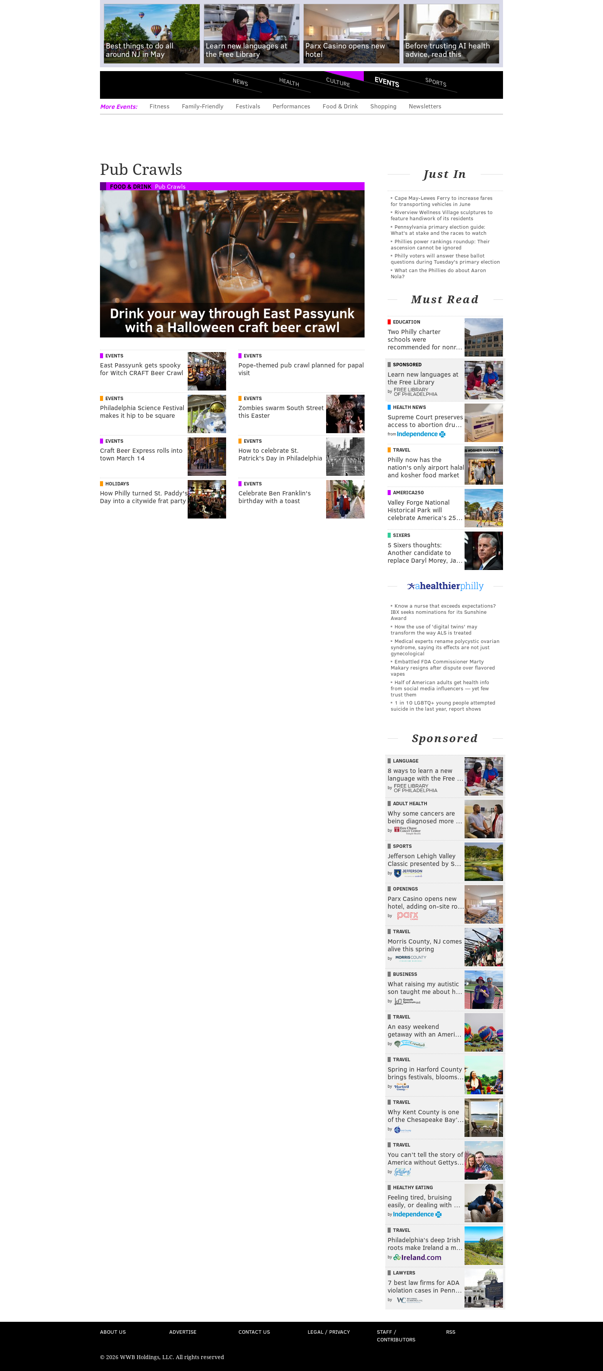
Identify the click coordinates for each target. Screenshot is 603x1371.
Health (289, 81)
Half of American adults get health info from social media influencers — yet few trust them (440, 688)
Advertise (183, 1331)
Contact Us (254, 1331)
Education (406, 321)
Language (405, 760)
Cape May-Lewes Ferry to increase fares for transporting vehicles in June (442, 201)
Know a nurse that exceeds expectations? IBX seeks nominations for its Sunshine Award (443, 612)
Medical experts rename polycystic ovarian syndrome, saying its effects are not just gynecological (445, 647)
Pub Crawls (170, 186)
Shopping (383, 106)
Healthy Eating (413, 1187)
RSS (450, 1331)
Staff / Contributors (396, 1335)
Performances (291, 106)
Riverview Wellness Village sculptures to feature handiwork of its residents (442, 215)
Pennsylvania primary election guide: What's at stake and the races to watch (438, 229)
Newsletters (425, 106)
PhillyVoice (152, 84)
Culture (338, 81)
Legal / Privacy (329, 1331)
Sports (435, 81)
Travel (401, 449)
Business (405, 974)
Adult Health (410, 803)
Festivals (248, 106)
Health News (409, 407)
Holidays (117, 483)
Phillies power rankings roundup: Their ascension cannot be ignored (440, 244)
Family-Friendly (202, 106)
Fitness (160, 106)
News (240, 82)
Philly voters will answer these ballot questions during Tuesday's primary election (445, 258)
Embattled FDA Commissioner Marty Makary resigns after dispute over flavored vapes (443, 667)
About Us (113, 1331)
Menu (112, 85)
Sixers (401, 535)
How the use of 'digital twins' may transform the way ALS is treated (434, 629)
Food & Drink (340, 106)
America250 (408, 492)
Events (387, 82)
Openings (405, 888)
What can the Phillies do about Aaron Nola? (438, 273)
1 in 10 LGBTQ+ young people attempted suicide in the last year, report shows (443, 705)
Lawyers (404, 1272)
